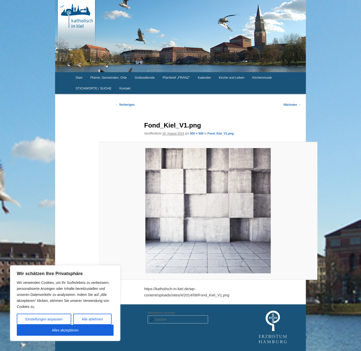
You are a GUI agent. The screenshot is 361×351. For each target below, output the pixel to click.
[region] (65, 303)
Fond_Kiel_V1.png (220, 133)
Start (78, 77)
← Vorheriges (125, 104)
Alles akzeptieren (65, 330)
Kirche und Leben (231, 77)
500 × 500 (197, 133)
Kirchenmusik (262, 77)
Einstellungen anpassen (44, 319)
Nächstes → (292, 104)
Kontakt (124, 88)
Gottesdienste (145, 77)
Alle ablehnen (92, 319)
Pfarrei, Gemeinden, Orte (108, 77)
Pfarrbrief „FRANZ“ (176, 77)
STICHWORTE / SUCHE (93, 88)
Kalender (204, 77)
